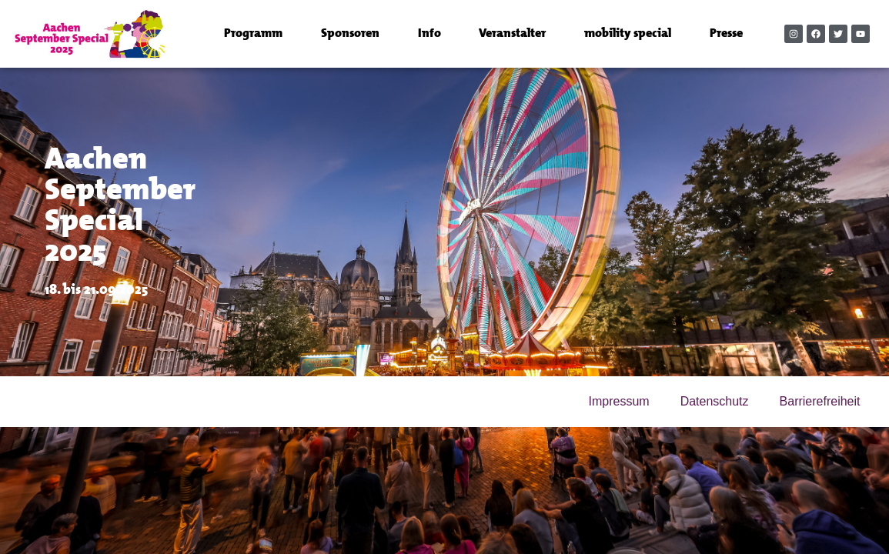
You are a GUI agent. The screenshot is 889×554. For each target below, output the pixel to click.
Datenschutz (714, 401)
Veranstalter (512, 34)
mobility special (627, 34)
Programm (253, 34)
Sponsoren (350, 34)
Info (429, 34)
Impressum (619, 401)
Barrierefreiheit (820, 401)
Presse (726, 34)
